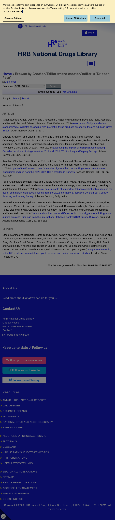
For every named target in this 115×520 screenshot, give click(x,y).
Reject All (100, 18)
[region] (57, 11)
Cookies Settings (13, 18)
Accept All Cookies (76, 18)
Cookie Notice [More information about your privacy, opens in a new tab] (15, 11)
